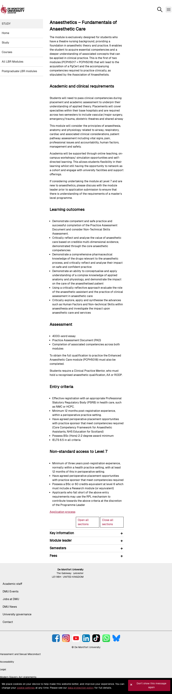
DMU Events (10, 591)
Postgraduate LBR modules (19, 71)
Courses (7, 52)
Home (5, 33)
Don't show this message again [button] (151, 685)
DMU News (10, 606)
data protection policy (81, 687)
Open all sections (83, 522)
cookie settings (26, 687)
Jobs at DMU (11, 599)
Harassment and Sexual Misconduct (20, 654)
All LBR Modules (12, 61)
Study (6, 23)
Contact (8, 622)
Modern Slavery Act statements (18, 677)
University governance (17, 614)
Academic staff (12, 583)
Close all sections (107, 522)
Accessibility (7, 661)
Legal (3, 669)
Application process (62, 512)
